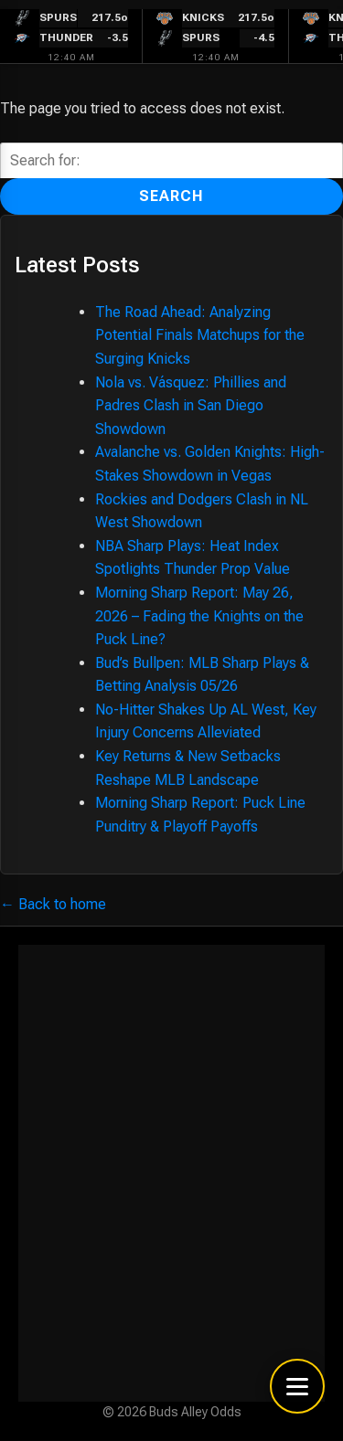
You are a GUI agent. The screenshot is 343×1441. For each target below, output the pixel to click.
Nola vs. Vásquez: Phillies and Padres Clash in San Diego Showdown (190, 406)
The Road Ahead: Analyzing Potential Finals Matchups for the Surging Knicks (200, 335)
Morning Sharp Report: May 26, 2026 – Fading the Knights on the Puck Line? (199, 616)
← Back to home (53, 904)
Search (171, 196)
